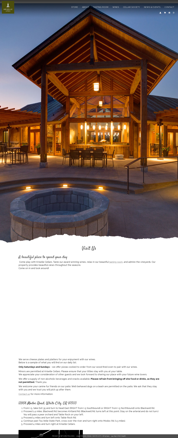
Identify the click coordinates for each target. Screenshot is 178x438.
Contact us (24, 394)
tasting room (116, 262)
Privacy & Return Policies (63, 436)
